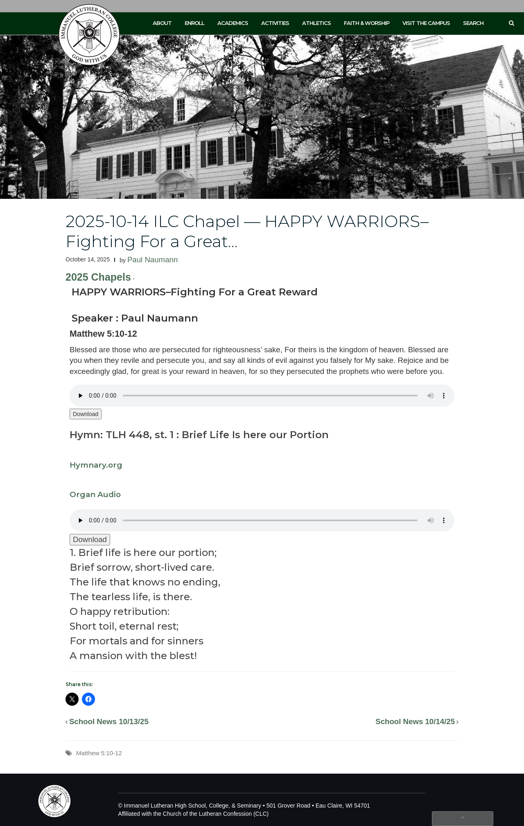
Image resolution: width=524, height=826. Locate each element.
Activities (275, 23)
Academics (232, 23)
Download (85, 414)
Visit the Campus (426, 23)
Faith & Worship (366, 23)
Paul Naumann (152, 259)
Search (473, 23)
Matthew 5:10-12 (99, 752)
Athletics (316, 23)
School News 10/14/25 (415, 721)
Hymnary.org (96, 465)
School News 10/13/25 (109, 721)
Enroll (194, 23)
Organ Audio (95, 494)
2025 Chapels (98, 277)
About (162, 23)
